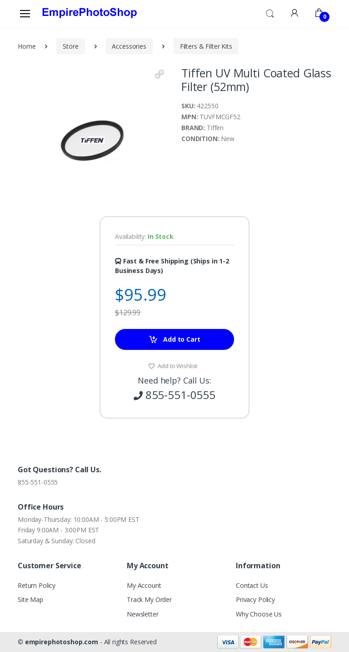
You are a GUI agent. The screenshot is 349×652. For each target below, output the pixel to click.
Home (26, 46)
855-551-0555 (38, 482)
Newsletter (143, 614)
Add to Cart (174, 339)
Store (70, 46)
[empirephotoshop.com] (90, 13)
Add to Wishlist (173, 366)
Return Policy (36, 585)
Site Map (30, 599)
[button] (270, 13)
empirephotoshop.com (61, 641)
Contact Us (252, 585)
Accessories (129, 46)
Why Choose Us (259, 614)
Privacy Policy (255, 599)
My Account (144, 585)
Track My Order (149, 599)
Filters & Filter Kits (206, 46)
